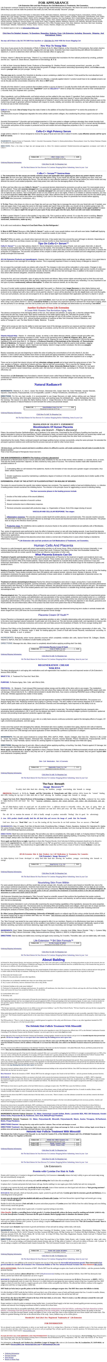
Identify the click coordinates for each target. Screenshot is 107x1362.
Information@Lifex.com (51, 1344)
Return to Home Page (12, 1359)
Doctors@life (15, 1344)
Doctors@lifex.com (29, 1331)
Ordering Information (12, 1353)
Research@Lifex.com (32, 1344)
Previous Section (10, 1355)
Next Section (9, 1357)
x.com (22, 1344)
